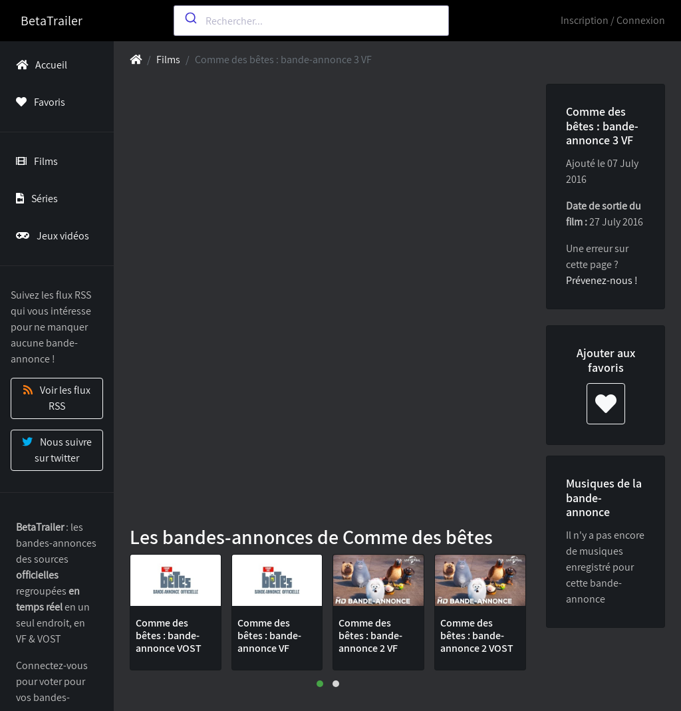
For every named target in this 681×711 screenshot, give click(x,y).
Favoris (38, 102)
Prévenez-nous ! (602, 280)
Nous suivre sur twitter (57, 450)
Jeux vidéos (50, 236)
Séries (34, 199)
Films (34, 161)
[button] (320, 683)
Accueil (39, 65)
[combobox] (311, 20)
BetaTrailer (51, 20)
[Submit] (189, 18)
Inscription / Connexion (613, 20)
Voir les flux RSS (56, 398)
